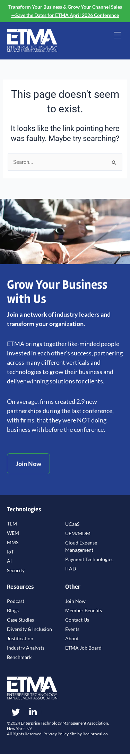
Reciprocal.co (95, 733)
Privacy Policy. (56, 733)
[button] (117, 36)
